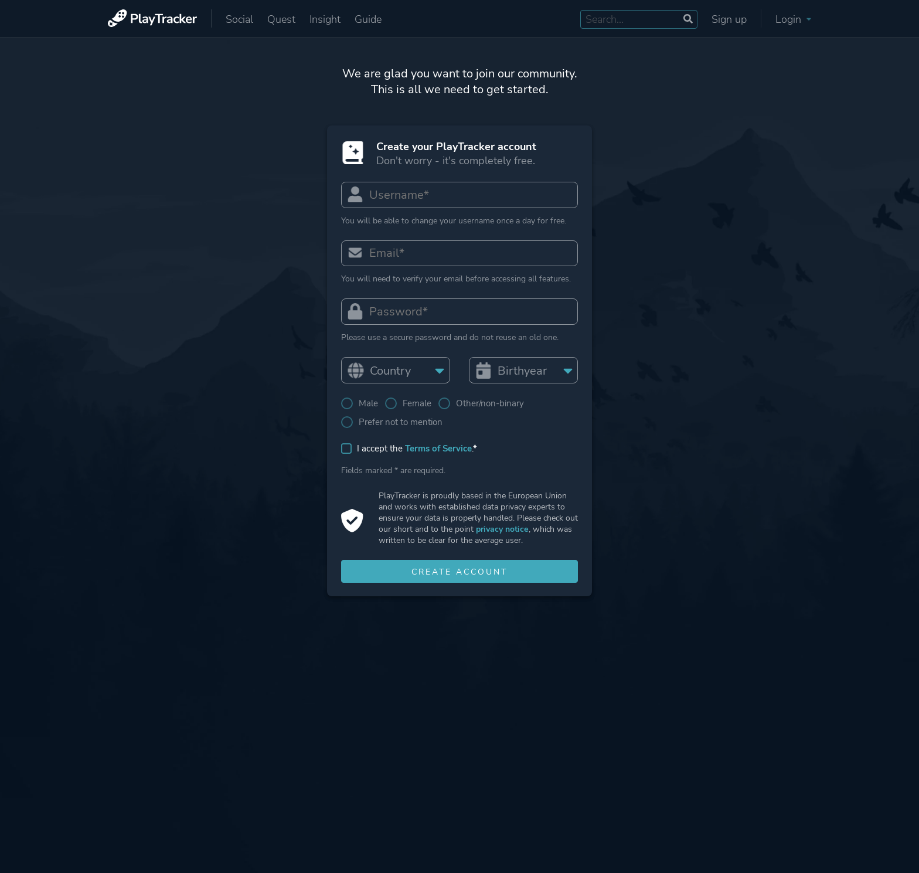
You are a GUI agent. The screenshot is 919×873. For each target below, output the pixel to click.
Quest (281, 19)
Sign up (729, 19)
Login (793, 19)
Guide (368, 19)
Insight (325, 19)
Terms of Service (438, 449)
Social (239, 19)
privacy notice (502, 529)
